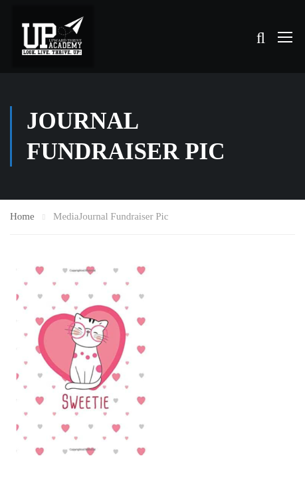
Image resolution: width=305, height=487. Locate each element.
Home (22, 216)
